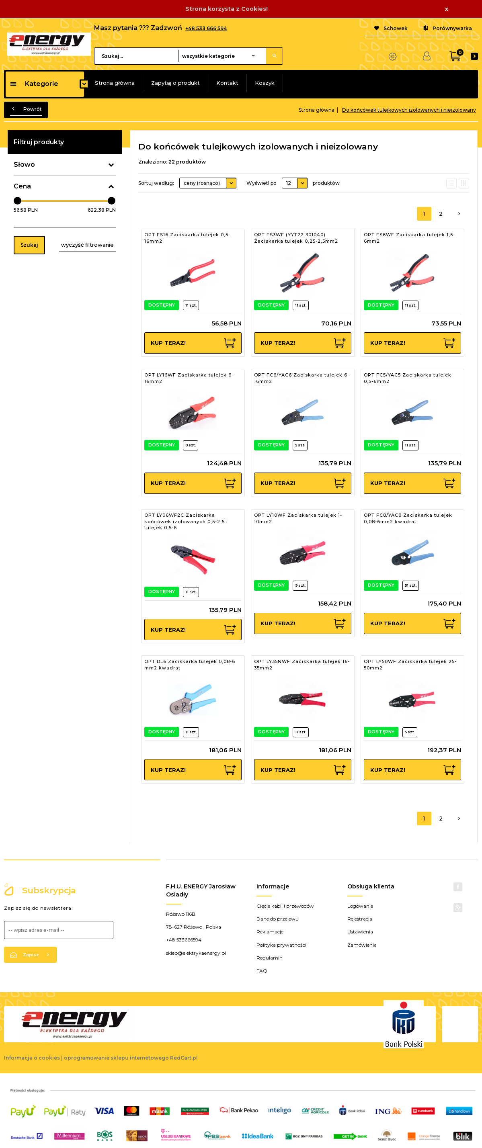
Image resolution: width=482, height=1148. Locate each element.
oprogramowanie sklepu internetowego (116, 1058)
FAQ (261, 971)
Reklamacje (269, 932)
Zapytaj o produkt (175, 83)
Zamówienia (362, 945)
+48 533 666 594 (206, 28)
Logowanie (360, 906)
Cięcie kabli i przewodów (285, 906)
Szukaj (29, 245)
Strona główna (115, 83)
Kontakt (227, 83)
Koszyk (265, 83)
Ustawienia (360, 932)
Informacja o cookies (32, 1058)
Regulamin (269, 958)
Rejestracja (359, 919)
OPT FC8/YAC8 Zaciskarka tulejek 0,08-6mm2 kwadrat (408, 518)
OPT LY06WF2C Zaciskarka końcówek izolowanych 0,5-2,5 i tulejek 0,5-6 (186, 521)
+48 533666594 (183, 940)
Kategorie (34, 84)
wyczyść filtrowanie (87, 244)
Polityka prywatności (281, 945)
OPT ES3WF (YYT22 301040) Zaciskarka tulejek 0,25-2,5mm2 (296, 238)
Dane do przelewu (277, 919)
